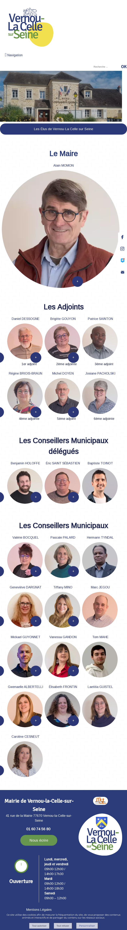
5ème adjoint (66, 419)
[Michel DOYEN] (63, 374)
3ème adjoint (104, 364)
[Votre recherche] (106, 67)
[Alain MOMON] (63, 166)
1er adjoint (29, 364)
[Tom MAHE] (100, 637)
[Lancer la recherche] (124, 67)
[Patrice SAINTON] (100, 319)
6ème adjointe (104, 419)
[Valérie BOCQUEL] (25, 538)
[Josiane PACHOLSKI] (100, 374)
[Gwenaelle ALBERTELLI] (25, 687)
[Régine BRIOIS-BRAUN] (25, 374)
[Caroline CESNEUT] (25, 737)
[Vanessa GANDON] (63, 637)
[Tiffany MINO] (63, 588)
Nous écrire (38, 840)
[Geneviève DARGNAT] (25, 588)
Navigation (15, 55)
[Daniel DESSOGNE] (25, 319)
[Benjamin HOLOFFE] (25, 464)
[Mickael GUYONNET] (25, 637)
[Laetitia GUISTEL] (100, 687)
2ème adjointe (66, 364)
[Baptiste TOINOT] (100, 464)
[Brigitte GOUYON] (63, 319)
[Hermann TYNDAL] (100, 538)
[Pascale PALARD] (63, 538)
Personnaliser (87, 925)
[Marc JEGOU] (100, 588)
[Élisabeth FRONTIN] (63, 687)
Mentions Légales (39, 909)
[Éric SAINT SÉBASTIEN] (63, 464)
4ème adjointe (29, 419)
